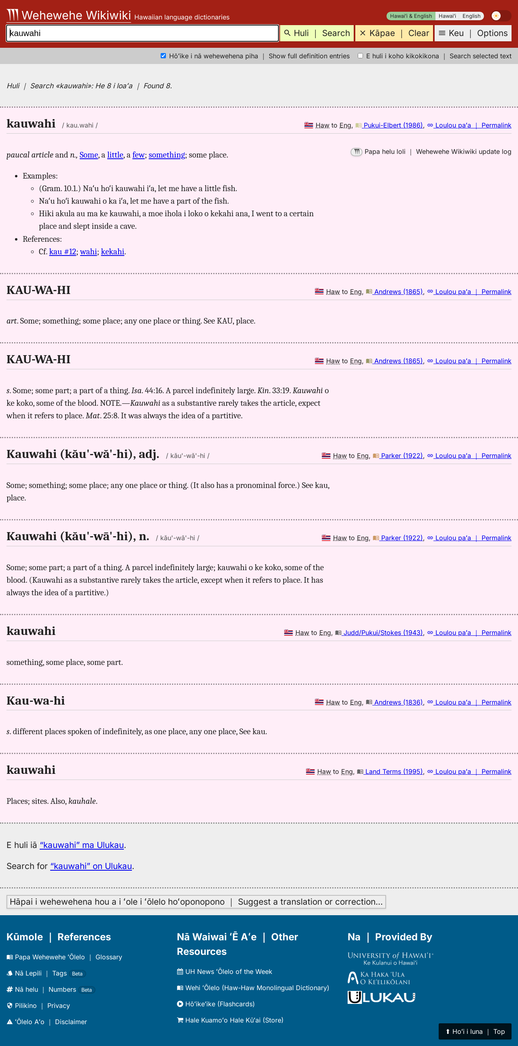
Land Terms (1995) (390, 771)
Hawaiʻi (447, 16)
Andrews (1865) (394, 292)
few (138, 155)
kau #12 (62, 251)
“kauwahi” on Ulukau (91, 866)
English (472, 16)
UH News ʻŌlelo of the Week (224, 971)
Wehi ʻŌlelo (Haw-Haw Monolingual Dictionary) (253, 988)
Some (89, 155)
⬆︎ (475, 1031)
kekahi (113, 251)
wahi (88, 251)
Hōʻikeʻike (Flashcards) (216, 1004)
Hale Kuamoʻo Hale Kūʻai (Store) (230, 1020)
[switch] (501, 15)
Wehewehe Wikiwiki (68, 15)
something (167, 155)
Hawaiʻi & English (411, 16)
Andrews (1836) (394, 702)
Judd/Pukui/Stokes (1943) (379, 632)
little (115, 155)
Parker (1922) (398, 456)
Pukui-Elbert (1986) (389, 125)
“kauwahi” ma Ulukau (82, 845)
